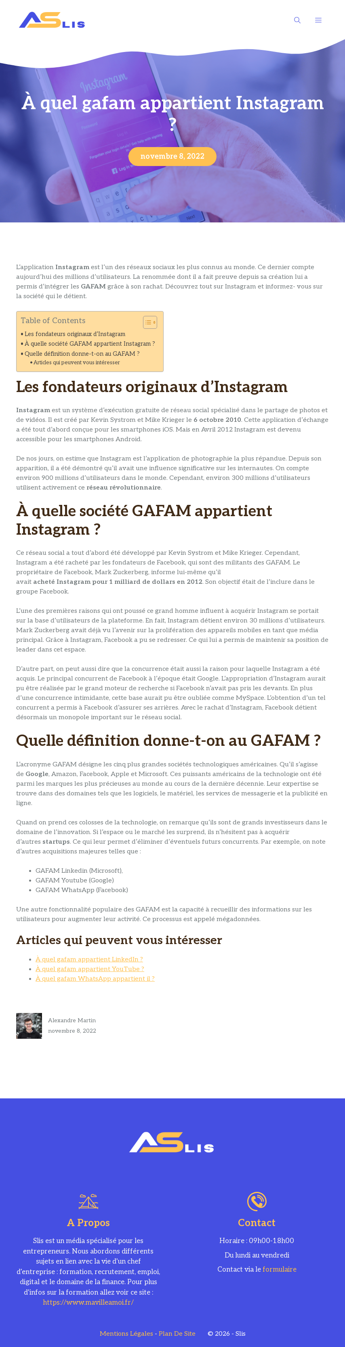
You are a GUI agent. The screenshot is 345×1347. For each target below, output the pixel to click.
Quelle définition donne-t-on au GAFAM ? (82, 354)
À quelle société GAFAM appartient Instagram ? (90, 343)
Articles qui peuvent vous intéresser (77, 362)
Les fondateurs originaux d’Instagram (75, 334)
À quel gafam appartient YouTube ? (90, 969)
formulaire (280, 1270)
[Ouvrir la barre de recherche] (297, 20)
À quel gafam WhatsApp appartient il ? (95, 979)
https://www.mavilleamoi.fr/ (88, 1303)
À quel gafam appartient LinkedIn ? (89, 959)
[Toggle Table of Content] (146, 322)
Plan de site (177, 1334)
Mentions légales (126, 1334)
